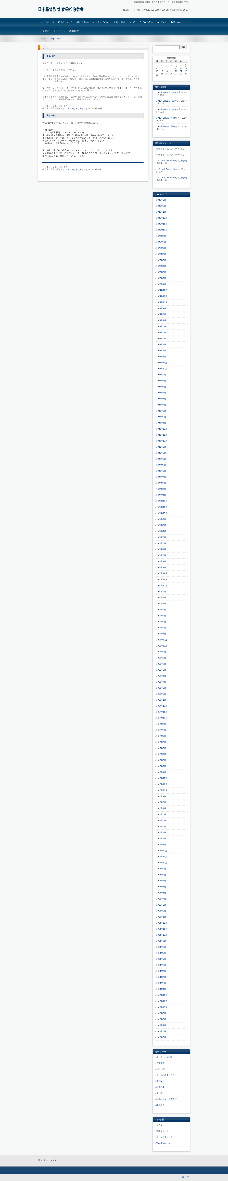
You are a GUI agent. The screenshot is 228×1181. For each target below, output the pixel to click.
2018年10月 (161, 646)
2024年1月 (161, 356)
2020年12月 (161, 573)
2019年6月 (161, 609)
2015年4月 (161, 899)
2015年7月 (161, 880)
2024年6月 (161, 326)
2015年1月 (161, 917)
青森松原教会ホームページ (61, 9)
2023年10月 (161, 368)
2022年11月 (161, 435)
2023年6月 (161, 392)
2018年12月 (161, 640)
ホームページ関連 (164, 1057)
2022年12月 (161, 429)
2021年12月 (161, 501)
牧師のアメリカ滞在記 (166, 1099)
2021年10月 (161, 513)
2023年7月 (161, 387)
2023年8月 (161, 381)
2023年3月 (161, 411)
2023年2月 (161, 417)
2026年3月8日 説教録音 (168, 118)
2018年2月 (161, 694)
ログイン (160, 1125)
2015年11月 (161, 856)
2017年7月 (161, 736)
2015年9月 (161, 869)
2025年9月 (161, 236)
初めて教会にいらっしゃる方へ (93, 22)
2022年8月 (161, 453)
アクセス (44, 30)
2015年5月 (161, 893)
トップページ (47, 22)
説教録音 (74, 30)
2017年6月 (161, 742)
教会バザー (52, 56)
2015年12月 (161, 850)
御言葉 (159, 1081)
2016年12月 (161, 778)
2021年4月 (161, 549)
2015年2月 (161, 911)
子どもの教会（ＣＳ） (166, 1075)
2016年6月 (161, 814)
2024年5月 (161, 332)
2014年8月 (161, 947)
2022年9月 (161, 447)
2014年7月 (161, 953)
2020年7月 (161, 603)
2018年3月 (161, 688)
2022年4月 (161, 477)
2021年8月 (161, 525)
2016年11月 (161, 784)
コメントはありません (75, 108)
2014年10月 (161, 935)
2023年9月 (161, 374)
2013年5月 (161, 1037)
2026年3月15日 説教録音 (168, 109)
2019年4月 (161, 616)
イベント (162, 22)
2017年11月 (161, 712)
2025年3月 (161, 272)
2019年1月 (161, 634)
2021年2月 (161, 561)
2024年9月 (161, 308)
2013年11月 (161, 1001)
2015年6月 (161, 887)
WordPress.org (163, 1143)
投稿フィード (162, 1131)
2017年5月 (161, 748)
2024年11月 (161, 296)
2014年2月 (161, 983)
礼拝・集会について (124, 22)
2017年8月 (161, 730)
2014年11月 (161, 929)
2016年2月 (161, 838)
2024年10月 (161, 302)
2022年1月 (161, 495)
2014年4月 (161, 971)
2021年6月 (161, 537)
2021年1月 (161, 567)
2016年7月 (161, 808)
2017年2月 (161, 766)
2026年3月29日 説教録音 (168, 92)
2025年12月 (161, 218)
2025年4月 (161, 266)
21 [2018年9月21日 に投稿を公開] (181, 71)
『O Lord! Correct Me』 (167, 161)
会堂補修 (160, 1063)
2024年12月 (161, 290)
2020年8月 (161, 597)
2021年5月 (161, 543)
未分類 (58, 106)
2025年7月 (161, 248)
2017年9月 (161, 724)
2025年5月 (161, 260)
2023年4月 (161, 405)
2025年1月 (161, 284)
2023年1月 (161, 423)
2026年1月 (161, 212)
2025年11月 (161, 224)
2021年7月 (161, 531)
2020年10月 (161, 585)
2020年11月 (161, 579)
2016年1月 (161, 844)
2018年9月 (161, 652)
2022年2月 (161, 489)
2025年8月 (161, 242)
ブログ (46, 47)
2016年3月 (161, 832)
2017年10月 (161, 718)
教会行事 (160, 1087)
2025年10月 (161, 230)
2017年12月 (161, 706)
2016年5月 (161, 820)
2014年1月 (161, 989)
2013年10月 (161, 1007)
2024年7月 (161, 320)
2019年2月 (161, 627)
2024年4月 (161, 338)
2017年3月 (161, 760)
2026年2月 (161, 206)
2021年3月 (161, 555)
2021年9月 (161, 519)
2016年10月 (161, 790)
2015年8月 (161, 875)
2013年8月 (161, 1019)
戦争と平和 (161, 149)
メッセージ (59, 30)
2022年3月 (161, 483)
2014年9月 (161, 941)
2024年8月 (161, 314)
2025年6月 (161, 254)
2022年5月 (161, 471)
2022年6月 (161, 465)
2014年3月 (161, 977)
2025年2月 (161, 278)
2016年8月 (161, 802)
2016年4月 (161, 826)
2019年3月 (161, 622)
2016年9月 (161, 796)
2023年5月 (161, 399)
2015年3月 (161, 905)
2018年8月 (161, 658)
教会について (65, 22)
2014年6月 (161, 959)
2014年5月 (161, 965)
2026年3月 (161, 200)
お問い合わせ (178, 22)
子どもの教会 (146, 22)
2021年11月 (161, 507)
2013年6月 (161, 1031)
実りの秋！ (52, 115)
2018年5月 (161, 676)
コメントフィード (164, 1137)
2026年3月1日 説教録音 (168, 126)
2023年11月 (161, 362)
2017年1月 (161, 772)
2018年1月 (161, 700)
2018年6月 (161, 670)
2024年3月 (161, 344)
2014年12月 (161, 923)
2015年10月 (161, 862)
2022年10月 (161, 441)
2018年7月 (161, 664)
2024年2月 (161, 350)
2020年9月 (161, 591)
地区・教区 (161, 1069)
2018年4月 (161, 682)
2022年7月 (161, 459)
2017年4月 (161, 754)
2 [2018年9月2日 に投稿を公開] (157, 66)
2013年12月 (161, 995)
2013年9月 (161, 1013)
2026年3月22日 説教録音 (168, 101)
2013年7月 (161, 1025)
